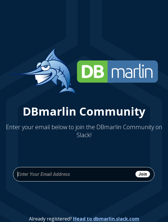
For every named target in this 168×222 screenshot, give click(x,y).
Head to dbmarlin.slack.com (106, 218)
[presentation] (84, 197)
